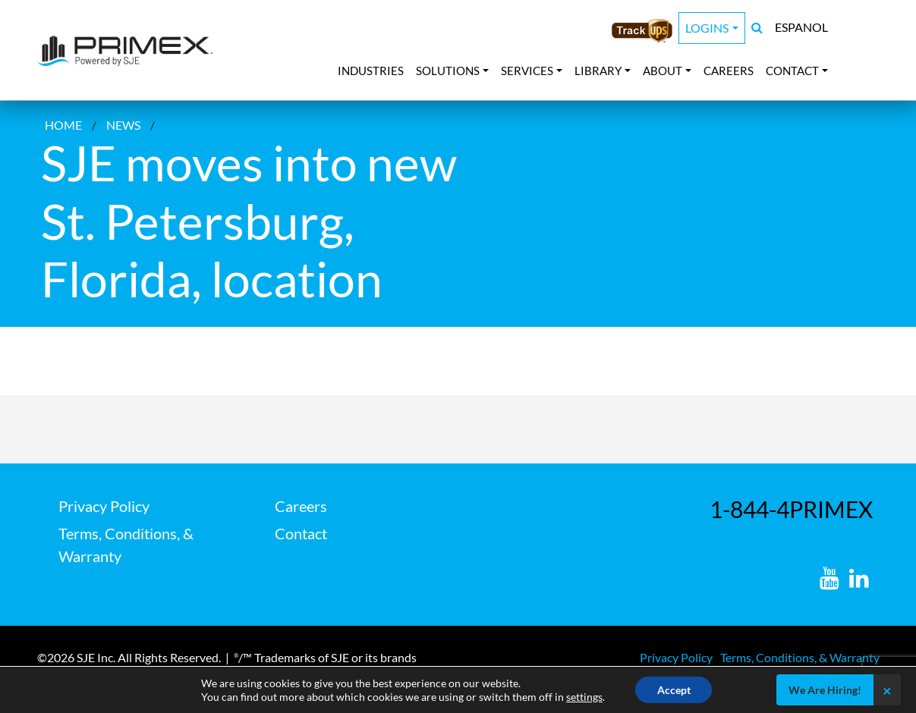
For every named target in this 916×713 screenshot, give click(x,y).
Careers (729, 70)
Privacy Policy (104, 506)
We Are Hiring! (825, 689)
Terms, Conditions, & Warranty (800, 657)
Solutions (448, 70)
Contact (792, 70)
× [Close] (887, 690)
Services (527, 70)
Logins (707, 27)
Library (598, 70)
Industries (371, 70)
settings (583, 695)
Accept (674, 689)
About (662, 70)
